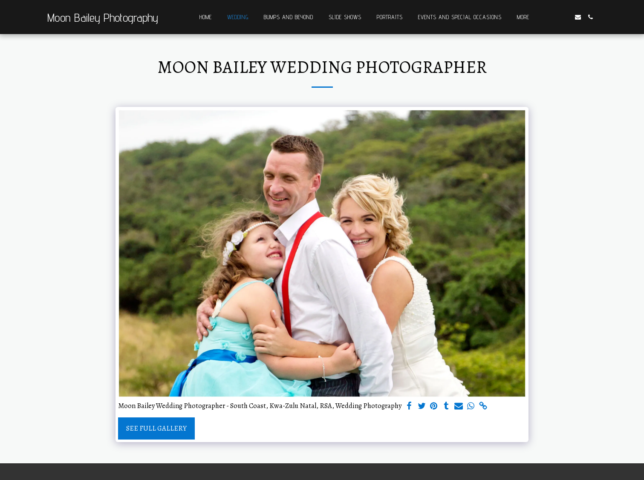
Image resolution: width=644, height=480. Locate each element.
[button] (552, 17)
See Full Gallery (156, 428)
